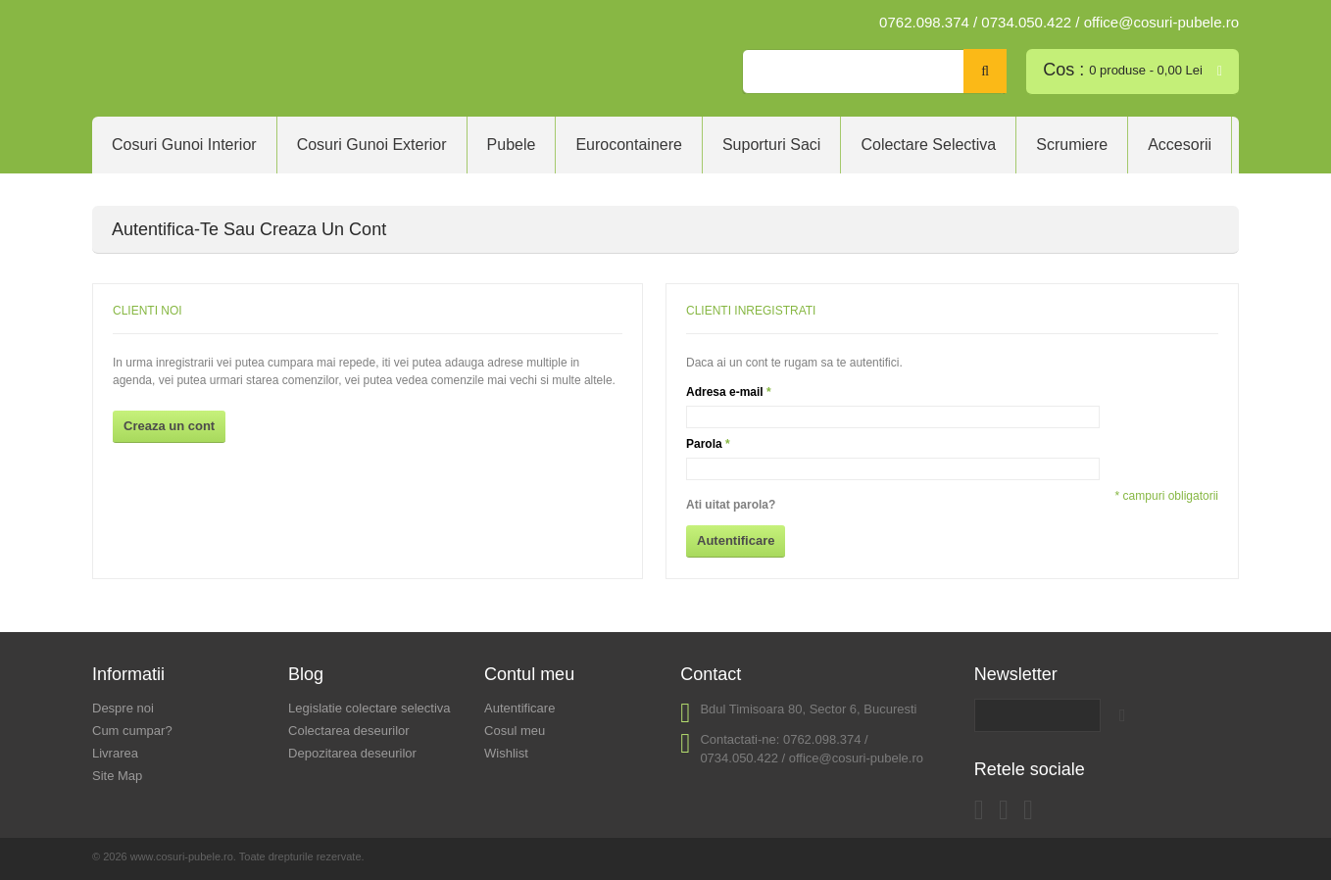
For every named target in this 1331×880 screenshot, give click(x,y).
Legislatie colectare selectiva (369, 708)
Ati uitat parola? (730, 505)
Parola (704, 444)
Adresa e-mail (725, 392)
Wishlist (506, 753)
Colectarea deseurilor (349, 730)
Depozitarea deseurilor (352, 753)
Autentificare (519, 708)
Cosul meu (514, 730)
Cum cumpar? (132, 730)
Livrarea (115, 753)
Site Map (117, 775)
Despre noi (123, 708)
